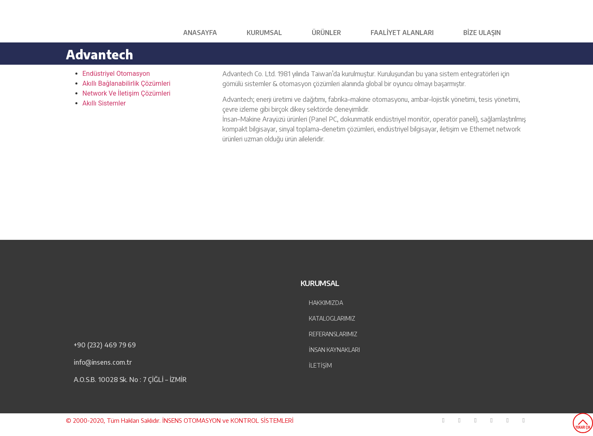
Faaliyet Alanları (402, 32)
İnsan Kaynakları (334, 349)
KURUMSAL (264, 32)
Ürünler (326, 32)
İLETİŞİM (320, 365)
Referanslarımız (333, 334)
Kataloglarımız (332, 318)
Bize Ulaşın (482, 32)
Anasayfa (200, 32)
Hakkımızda (326, 302)
